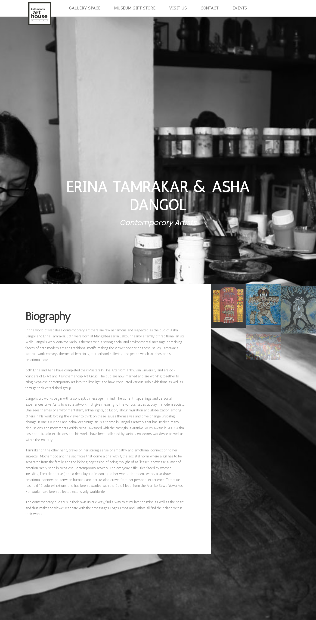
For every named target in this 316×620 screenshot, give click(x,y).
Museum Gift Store (134, 8)
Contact (210, 8)
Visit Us (178, 8)
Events (239, 8)
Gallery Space (84, 8)
